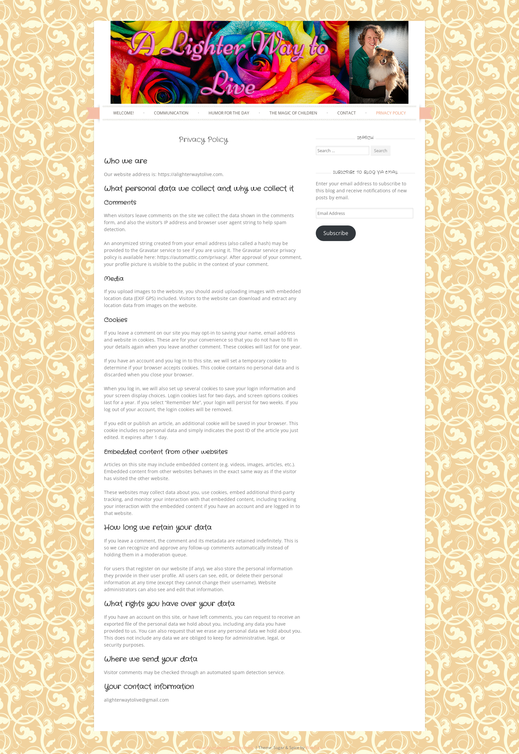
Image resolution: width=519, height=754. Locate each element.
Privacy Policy (391, 113)
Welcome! (123, 113)
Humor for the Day (229, 113)
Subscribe (335, 233)
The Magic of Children (293, 113)
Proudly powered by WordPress (225, 747)
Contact (346, 113)
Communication (171, 113)
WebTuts (314, 747)
